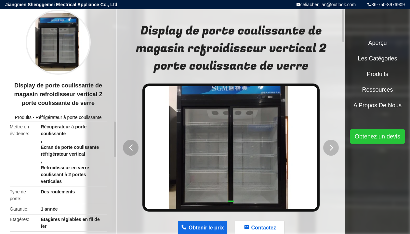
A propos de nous (377, 105)
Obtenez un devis (377, 136)
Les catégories (377, 58)
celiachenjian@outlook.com (328, 4)
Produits (23, 117)
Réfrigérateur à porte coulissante (68, 117)
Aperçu (377, 43)
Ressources (377, 89)
